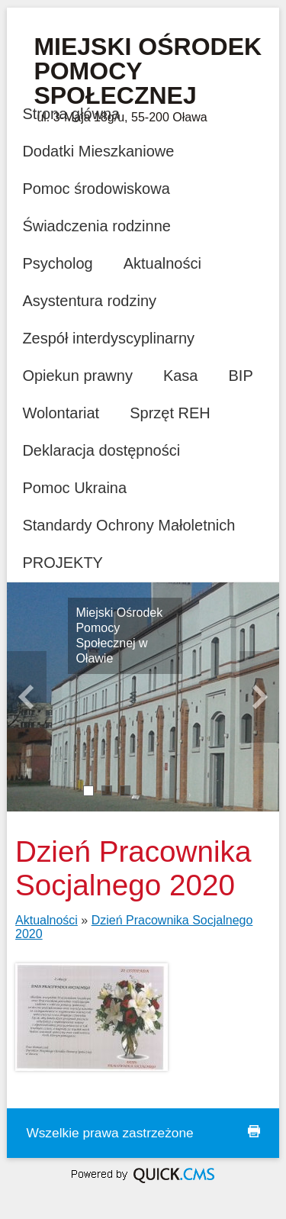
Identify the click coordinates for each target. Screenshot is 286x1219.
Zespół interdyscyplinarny (108, 338)
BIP (241, 375)
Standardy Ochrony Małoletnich (128, 525)
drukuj (254, 1131)
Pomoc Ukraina (74, 487)
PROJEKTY (62, 562)
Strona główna (71, 113)
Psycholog (57, 263)
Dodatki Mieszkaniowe (98, 151)
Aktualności (162, 263)
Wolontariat (60, 413)
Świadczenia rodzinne (96, 226)
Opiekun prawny (77, 375)
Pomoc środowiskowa (95, 188)
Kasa (180, 375)
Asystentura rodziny (89, 300)
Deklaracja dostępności (101, 450)
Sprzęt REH (170, 413)
